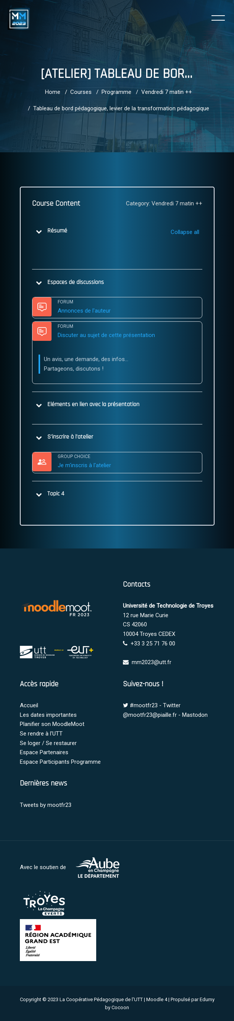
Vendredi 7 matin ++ (166, 92)
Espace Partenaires (44, 752)
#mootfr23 (144, 705)
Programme (116, 92)
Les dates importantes (48, 714)
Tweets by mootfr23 (45, 805)
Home (52, 92)
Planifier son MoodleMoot (52, 724)
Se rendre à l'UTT (41, 733)
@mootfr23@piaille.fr (150, 714)
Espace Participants (44, 761)
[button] (39, 231)
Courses (81, 92)
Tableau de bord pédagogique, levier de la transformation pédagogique (121, 108)
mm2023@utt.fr (151, 662)
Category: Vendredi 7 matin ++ (164, 203)
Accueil (29, 705)
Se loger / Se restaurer (48, 743)
